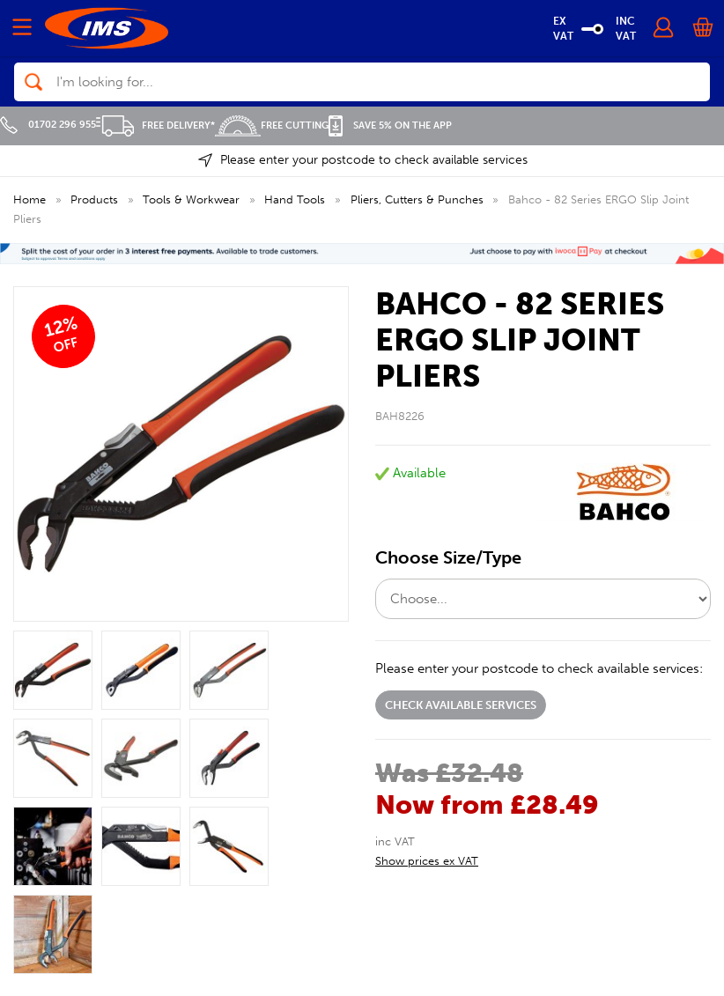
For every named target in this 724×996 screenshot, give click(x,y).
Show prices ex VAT (426, 860)
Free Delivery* (155, 125)
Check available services (460, 705)
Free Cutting (272, 125)
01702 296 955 (48, 124)
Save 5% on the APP (390, 125)
